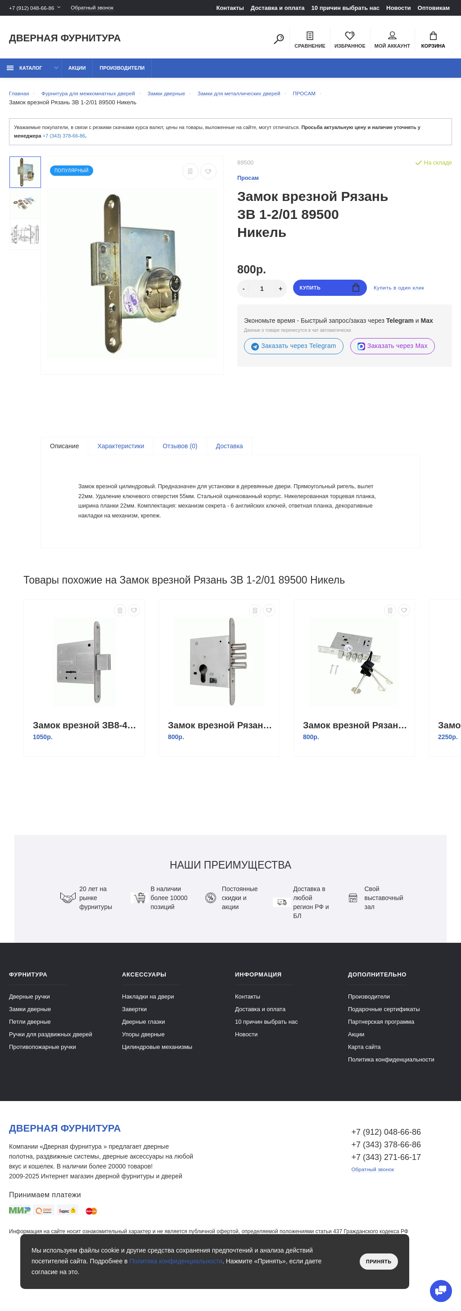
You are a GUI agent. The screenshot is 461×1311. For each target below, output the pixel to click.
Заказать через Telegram (293, 351)
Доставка (229, 451)
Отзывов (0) (180, 451)
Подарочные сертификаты (384, 1049)
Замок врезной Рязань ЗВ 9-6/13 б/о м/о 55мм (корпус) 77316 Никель (356, 766)
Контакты (230, 7)
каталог (24, 73)
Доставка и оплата (278, 7)
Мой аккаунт (392, 40)
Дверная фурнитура (65, 40)
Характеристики (120, 451)
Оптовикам (434, 7)
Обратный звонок (101, 7)
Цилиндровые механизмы (157, 1087)
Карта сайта (364, 1087)
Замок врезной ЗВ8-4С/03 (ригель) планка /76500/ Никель (86, 766)
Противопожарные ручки (42, 1087)
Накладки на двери (148, 1037)
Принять (376, 1261)
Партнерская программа (381, 1062)
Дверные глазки (143, 1062)
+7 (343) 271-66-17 (386, 1197)
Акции (77, 73)
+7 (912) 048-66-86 (34, 7)
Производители (122, 73)
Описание (64, 451)
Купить (329, 294)
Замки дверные (30, 1049)
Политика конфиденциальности (391, 1100)
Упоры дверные (143, 1074)
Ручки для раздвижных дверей (50, 1074)
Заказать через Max (392, 351)
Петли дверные (30, 1062)
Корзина (433, 40)
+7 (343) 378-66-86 (64, 140)
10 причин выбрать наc (346, 7)
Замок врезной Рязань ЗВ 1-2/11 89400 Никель (221, 766)
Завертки (134, 1049)
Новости (398, 7)
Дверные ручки (29, 1037)
